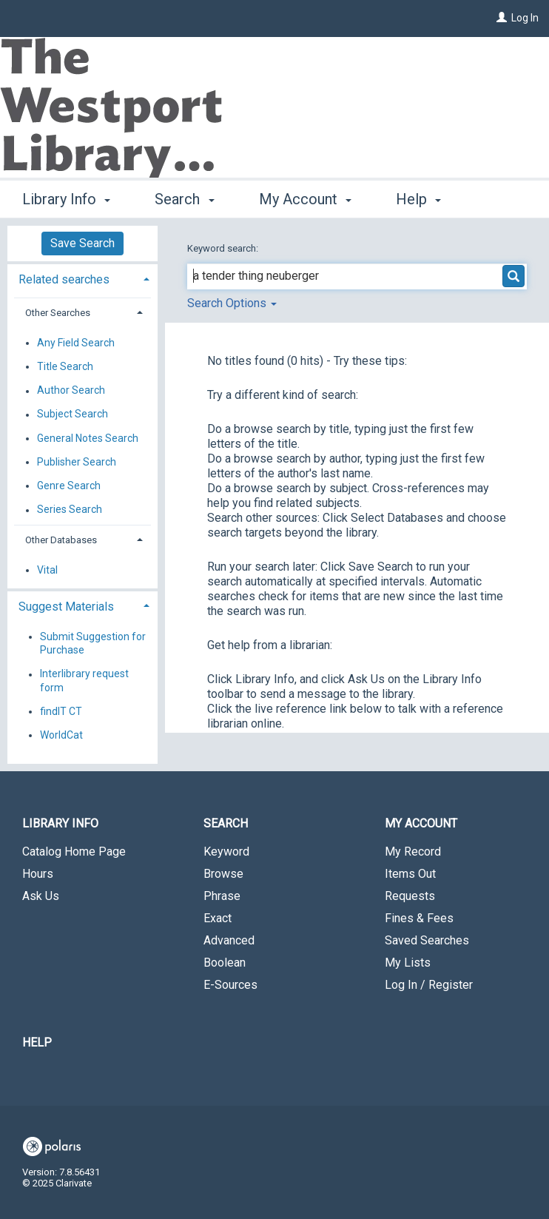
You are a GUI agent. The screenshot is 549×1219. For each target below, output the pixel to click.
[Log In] (501, 18)
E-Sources (230, 985)
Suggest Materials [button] (66, 607)
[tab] (82, 278)
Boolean (224, 963)
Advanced (229, 940)
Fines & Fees (419, 918)
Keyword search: (223, 248)
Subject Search (72, 414)
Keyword (226, 851)
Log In (525, 18)
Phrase (221, 896)
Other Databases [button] (61, 539)
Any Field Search (76, 343)
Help (37, 1042)
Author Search (71, 391)
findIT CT (61, 711)
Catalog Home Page (74, 851)
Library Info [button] (66, 197)
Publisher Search (76, 462)
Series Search (69, 510)
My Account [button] (305, 197)
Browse (223, 874)
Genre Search (69, 485)
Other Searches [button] (57, 312)
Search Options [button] (232, 303)
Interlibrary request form (84, 681)
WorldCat (61, 735)
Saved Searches (427, 940)
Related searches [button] (64, 279)
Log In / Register (429, 985)
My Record (413, 851)
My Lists (408, 963)
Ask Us (40, 896)
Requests (410, 896)
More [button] (425, 199)
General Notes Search (87, 438)
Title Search (65, 366)
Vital (47, 570)
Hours (37, 874)
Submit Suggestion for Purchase (93, 643)
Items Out (410, 874)
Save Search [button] (82, 243)
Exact (217, 918)
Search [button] (184, 197)
